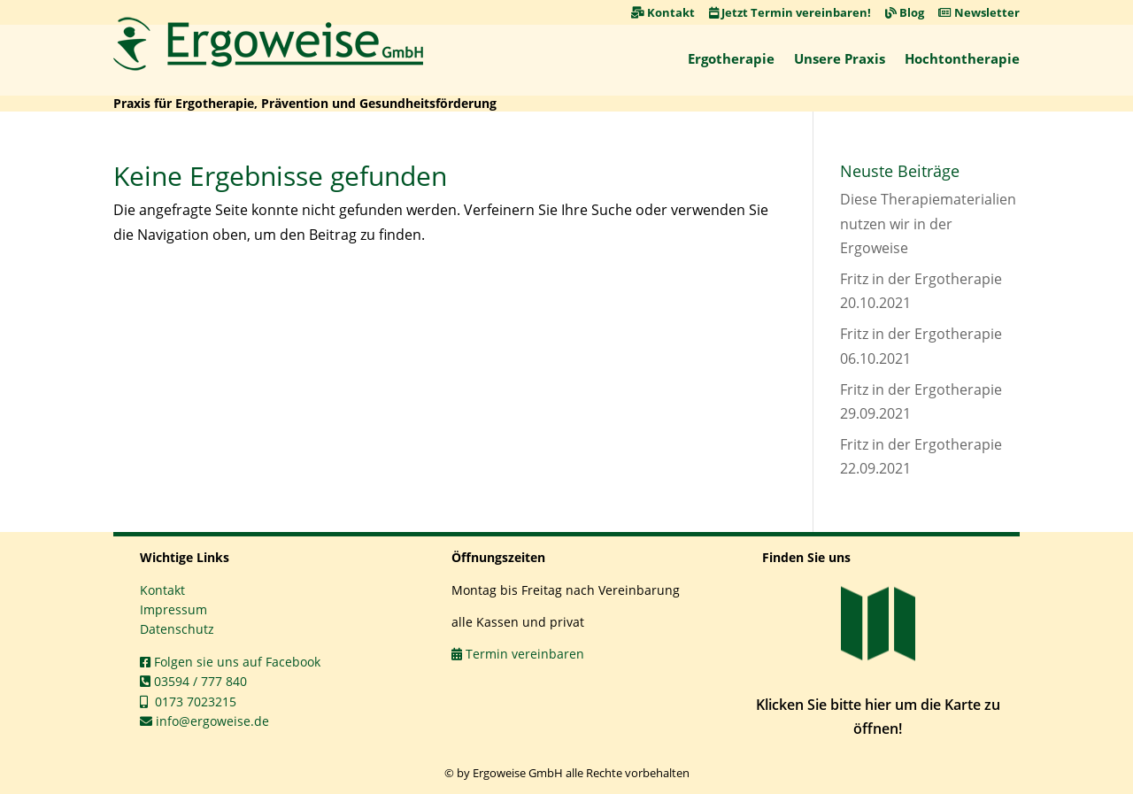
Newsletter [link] (979, 12)
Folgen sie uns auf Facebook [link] (230, 661)
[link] (268, 44)
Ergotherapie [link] (731, 58)
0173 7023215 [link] (188, 701)
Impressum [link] (173, 609)
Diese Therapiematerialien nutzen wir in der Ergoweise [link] (928, 223)
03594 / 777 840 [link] (193, 681)
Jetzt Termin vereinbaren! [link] (790, 12)
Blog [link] (904, 12)
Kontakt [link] (663, 12)
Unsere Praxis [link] (839, 58)
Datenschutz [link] (177, 629)
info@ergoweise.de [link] (204, 721)
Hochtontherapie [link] (962, 58)
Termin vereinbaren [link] (517, 653)
